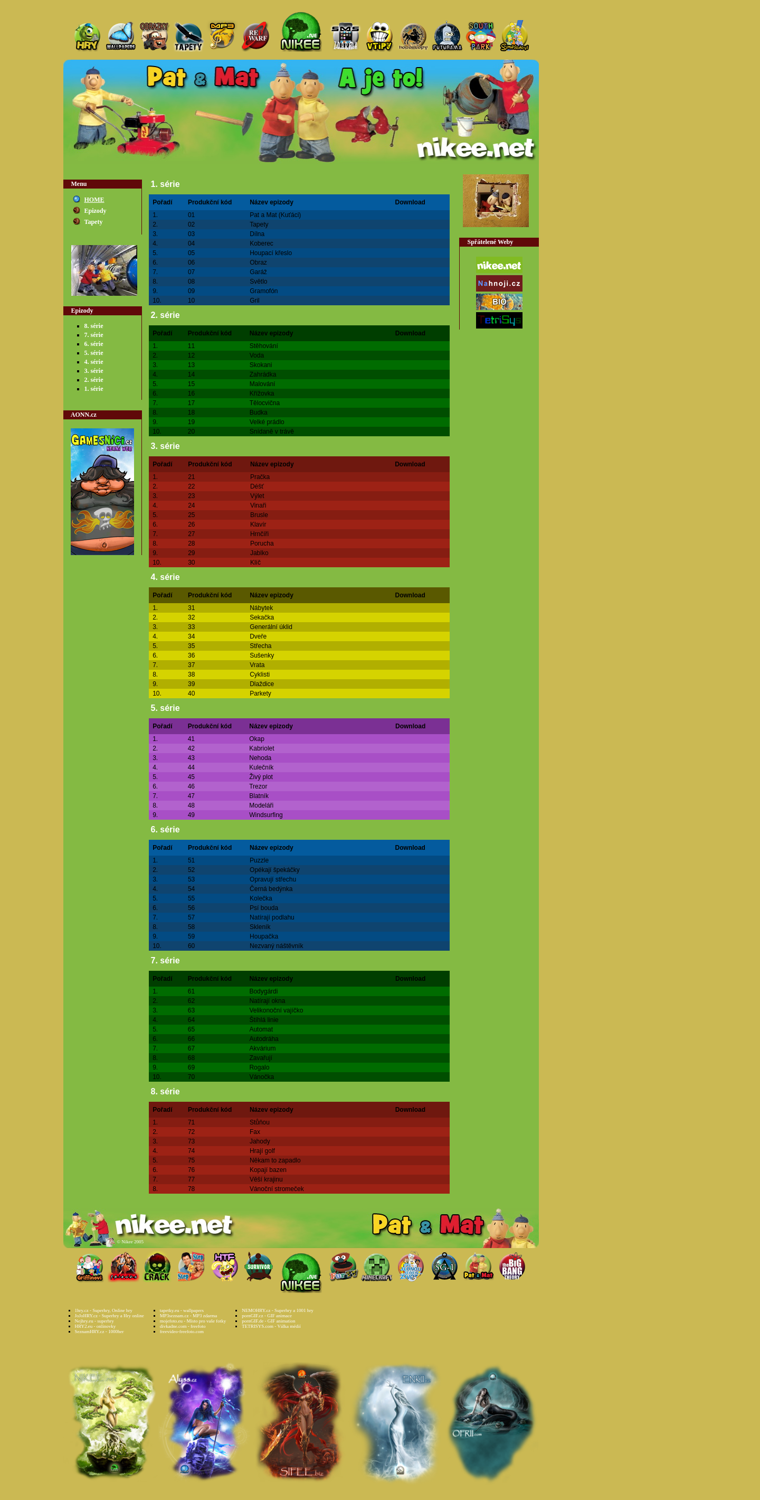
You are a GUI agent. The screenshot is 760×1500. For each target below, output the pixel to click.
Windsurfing (265, 815)
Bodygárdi (263, 991)
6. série (93, 344)
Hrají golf (262, 1151)
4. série (93, 361)
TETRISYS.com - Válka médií (271, 1326)
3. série (93, 370)
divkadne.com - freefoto (183, 1326)
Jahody (260, 1141)
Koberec (261, 243)
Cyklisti (260, 674)
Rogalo (259, 1067)
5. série (93, 353)
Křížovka (262, 393)
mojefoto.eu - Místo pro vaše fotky (193, 1321)
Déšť (257, 486)
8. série (93, 326)
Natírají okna (267, 1001)
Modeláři (261, 805)
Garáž (258, 272)
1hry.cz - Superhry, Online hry (103, 1310)
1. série (93, 388)
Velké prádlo (267, 422)
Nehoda (260, 758)
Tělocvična (265, 403)
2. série (93, 379)
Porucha (262, 543)
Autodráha (263, 1039)
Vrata (257, 665)
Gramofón (264, 291)
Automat (261, 1029)
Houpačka (264, 936)
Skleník (260, 927)
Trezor (258, 786)
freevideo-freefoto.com (182, 1331)
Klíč (255, 562)
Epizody (95, 210)
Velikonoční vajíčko (276, 1010)
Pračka (260, 477)
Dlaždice (262, 684)
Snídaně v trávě (272, 431)
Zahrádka (263, 374)
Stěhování (264, 346)
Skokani (261, 365)
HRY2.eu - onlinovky (95, 1326)
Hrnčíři (259, 534)
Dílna (257, 234)
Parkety (260, 693)
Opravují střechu (273, 879)
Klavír (258, 524)
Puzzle (259, 860)
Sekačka (262, 617)
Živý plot (261, 777)
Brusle (259, 515)
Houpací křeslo (271, 253)
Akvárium (262, 1048)
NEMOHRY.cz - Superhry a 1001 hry (277, 1310)
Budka (259, 412)
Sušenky (262, 655)
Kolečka (261, 898)
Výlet (257, 496)
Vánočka (261, 1077)
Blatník (259, 796)
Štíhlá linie (263, 1020)
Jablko (259, 553)
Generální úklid (271, 627)
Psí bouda (264, 908)
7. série (93, 335)
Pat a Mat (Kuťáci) (275, 215)
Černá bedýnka (271, 889)
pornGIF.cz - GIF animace (267, 1315)
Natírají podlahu (272, 917)
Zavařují (260, 1058)
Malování (263, 384)
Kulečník (261, 767)
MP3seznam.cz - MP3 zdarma (188, 1315)
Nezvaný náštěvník (276, 946)
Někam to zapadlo (275, 1160)
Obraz (258, 262)
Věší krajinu (266, 1179)
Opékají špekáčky (275, 870)
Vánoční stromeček (277, 1189)
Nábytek (261, 608)
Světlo (258, 281)
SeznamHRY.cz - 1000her (99, 1331)
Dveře (258, 636)
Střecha (260, 646)
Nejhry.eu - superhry (94, 1321)
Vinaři (258, 505)
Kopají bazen (268, 1170)
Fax (255, 1132)
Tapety (93, 222)
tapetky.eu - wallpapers (182, 1310)
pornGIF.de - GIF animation (268, 1321)
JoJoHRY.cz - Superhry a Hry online (109, 1315)
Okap (256, 739)
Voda (257, 355)
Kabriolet (261, 748)
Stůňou (260, 1122)
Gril (255, 300)
